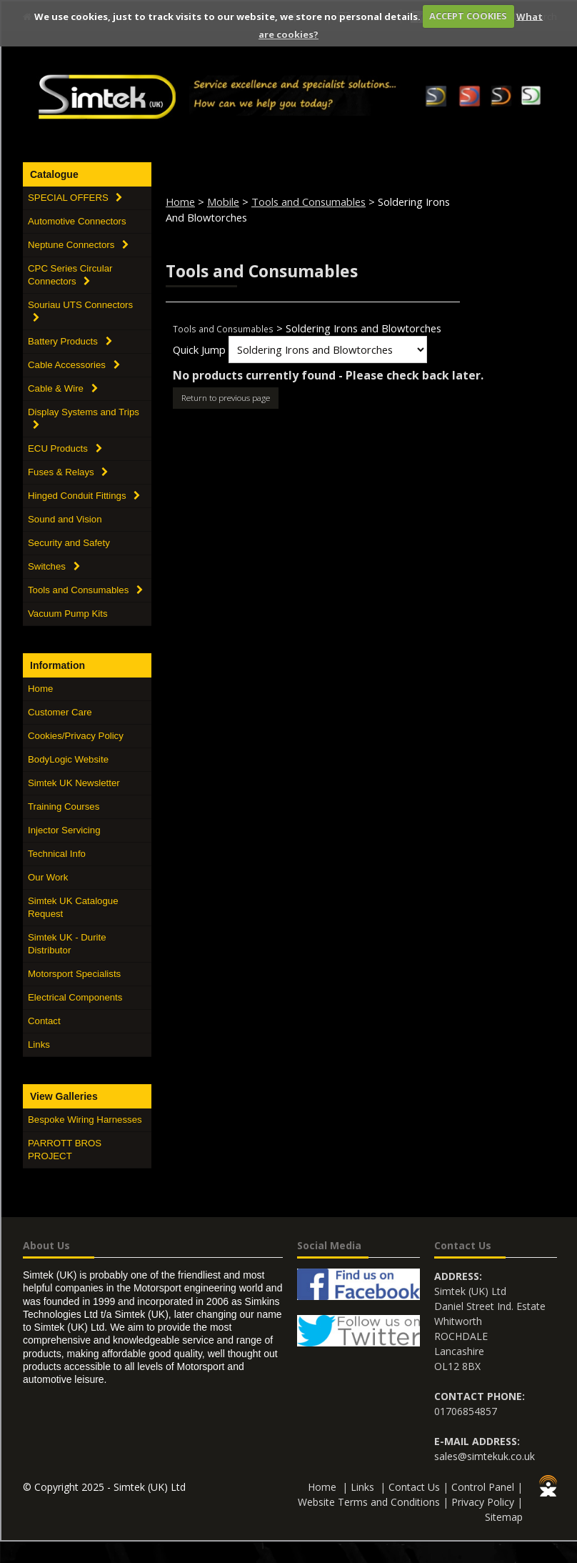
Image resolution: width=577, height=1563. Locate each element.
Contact (44, 1021)
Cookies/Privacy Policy (76, 735)
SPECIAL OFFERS (75, 197)
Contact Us (414, 1487)
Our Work (48, 877)
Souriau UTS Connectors (80, 310)
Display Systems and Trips (83, 418)
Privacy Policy (482, 1502)
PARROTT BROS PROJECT (64, 1149)
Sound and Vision (65, 519)
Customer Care (60, 712)
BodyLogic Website (68, 759)
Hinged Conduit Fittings (84, 495)
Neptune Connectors (78, 244)
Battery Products (70, 341)
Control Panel (482, 1487)
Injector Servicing (64, 830)
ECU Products (65, 448)
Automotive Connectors (77, 221)
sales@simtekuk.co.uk (484, 1456)
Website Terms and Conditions (369, 1502)
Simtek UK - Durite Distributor (67, 944)
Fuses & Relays (68, 472)
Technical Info (57, 853)
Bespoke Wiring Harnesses (85, 1119)
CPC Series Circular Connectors (70, 275)
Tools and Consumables (85, 590)
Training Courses (63, 806)
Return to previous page (225, 397)
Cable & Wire (63, 388)
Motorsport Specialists (74, 973)
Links (39, 1044)
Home (40, 688)
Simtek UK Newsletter (74, 783)
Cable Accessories (74, 364)
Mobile (223, 201)
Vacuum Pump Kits (68, 613)
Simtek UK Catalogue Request (73, 907)
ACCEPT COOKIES (468, 15)
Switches (54, 566)
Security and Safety (69, 542)
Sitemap (504, 1517)
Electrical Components (75, 997)
